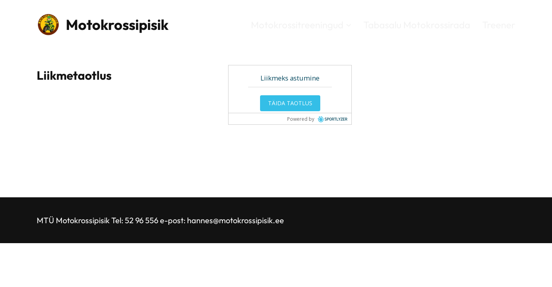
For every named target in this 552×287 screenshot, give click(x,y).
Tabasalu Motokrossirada (416, 25)
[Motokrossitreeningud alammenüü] (348, 24)
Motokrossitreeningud (297, 25)
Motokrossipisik (117, 24)
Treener (498, 25)
